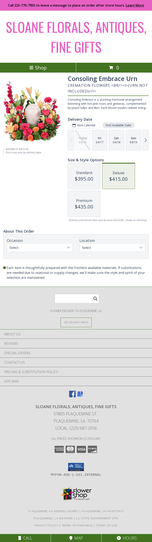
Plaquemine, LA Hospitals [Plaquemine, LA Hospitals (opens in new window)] (103, 511)
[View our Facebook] (72, 396)
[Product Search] (77, 298)
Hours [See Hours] (127, 538)
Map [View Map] (76, 538)
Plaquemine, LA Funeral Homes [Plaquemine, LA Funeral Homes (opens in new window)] (53, 511)
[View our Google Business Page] (80, 396)
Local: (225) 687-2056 (76, 428)
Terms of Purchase (77, 525)
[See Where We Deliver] (76, 322)
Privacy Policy (46, 525)
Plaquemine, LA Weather (53, 518)
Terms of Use (107, 525)
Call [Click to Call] (25, 538)
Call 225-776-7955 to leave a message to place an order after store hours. (76, 5)
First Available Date (118, 125)
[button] (76, 467)
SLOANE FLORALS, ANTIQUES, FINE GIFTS (76, 37)
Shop (38, 67)
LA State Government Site (97, 518)
